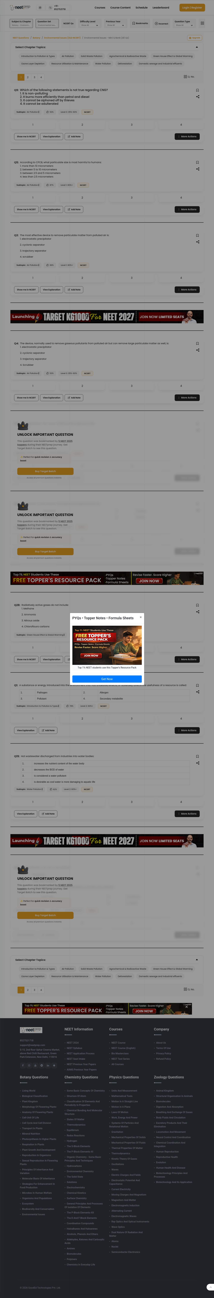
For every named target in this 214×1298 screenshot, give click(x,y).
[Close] (140, 617)
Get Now (107, 679)
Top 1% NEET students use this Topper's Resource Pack (107, 667)
